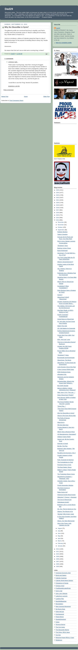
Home (26, 96)
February (60, 543)
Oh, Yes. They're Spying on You (66, 509)
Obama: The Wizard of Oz (65, 511)
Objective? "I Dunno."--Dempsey (67, 497)
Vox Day (58, 635)
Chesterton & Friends (62, 583)
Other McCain (60, 611)
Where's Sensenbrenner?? (65, 262)
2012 (58, 549)
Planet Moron (60, 617)
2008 (58, 559)
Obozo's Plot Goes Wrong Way (66, 415)
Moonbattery (59, 604)
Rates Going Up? (62, 492)
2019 (58, 205)
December (61, 222)
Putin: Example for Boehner (65, 460)
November (61, 225)
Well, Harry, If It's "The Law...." (66, 392)
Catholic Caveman (61, 578)
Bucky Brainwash (62, 250)
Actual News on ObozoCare (65, 319)
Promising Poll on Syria (64, 465)
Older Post (46, 96)
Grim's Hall (59, 591)
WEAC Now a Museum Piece (66, 432)
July (59, 531)
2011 (58, 551)
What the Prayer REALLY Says (65, 637)
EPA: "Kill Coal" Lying (63, 339)
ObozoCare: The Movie (64, 360)
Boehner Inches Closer (64, 248)
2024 (58, 192)
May (59, 536)
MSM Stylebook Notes (64, 372)
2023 (58, 195)
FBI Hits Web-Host (62, 425)
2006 (58, 564)
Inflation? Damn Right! (64, 437)
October (60, 227)
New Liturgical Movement (63, 606)
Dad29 (9, 9)
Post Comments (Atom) (16, 100)
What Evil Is (61, 422)
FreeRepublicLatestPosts (63, 588)
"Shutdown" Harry (62, 245)
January (60, 546)
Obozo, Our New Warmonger (66, 521)
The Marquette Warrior (62, 630)
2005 (58, 566)
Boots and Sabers (61, 575)
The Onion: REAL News (63, 632)
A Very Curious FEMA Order (65, 369)
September (61, 230)
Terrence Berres (60, 624)
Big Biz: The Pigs (62, 446)
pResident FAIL (62, 374)
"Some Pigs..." (61, 406)
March (60, 541)
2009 (58, 556)
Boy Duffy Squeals (62, 385)
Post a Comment (8, 90)
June (59, 533)
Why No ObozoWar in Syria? (65, 413)
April (59, 538)
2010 (58, 554)
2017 (58, 210)
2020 (58, 202)
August (60, 528)
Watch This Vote (62, 326)
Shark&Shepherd (61, 619)
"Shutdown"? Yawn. (63, 355)
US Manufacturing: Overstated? (66, 434)
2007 (58, 561)
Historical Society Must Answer (66, 494)
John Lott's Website (61, 593)
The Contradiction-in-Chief (65, 462)
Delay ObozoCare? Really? (65, 395)
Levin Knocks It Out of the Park (66, 367)
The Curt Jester (60, 627)
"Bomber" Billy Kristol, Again (65, 514)
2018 (58, 207)
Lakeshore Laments (61, 596)
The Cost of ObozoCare (64, 499)
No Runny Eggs (60, 609)
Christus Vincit (60, 586)
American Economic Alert (63, 573)
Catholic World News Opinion (64, 580)
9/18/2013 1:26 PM (14, 86)
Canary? (60, 295)
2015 (58, 215)
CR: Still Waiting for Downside (66, 328)
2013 (58, 220)
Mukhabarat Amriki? (63, 502)
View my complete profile (64, 42)
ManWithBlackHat (61, 601)
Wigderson (59, 640)
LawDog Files (60, 598)
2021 (58, 200)
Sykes (57, 622)
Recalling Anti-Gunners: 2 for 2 (66, 453)
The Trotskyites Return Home (66, 474)
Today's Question (62, 234)
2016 (58, 212)
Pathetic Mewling (62, 232)
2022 (58, 197)
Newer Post (4, 96)
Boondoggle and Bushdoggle (66, 357)
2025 (58, 190)
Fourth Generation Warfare (65, 485)
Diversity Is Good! (62, 443)
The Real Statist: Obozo (64, 467)
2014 (58, 217)
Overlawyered (60, 614)
